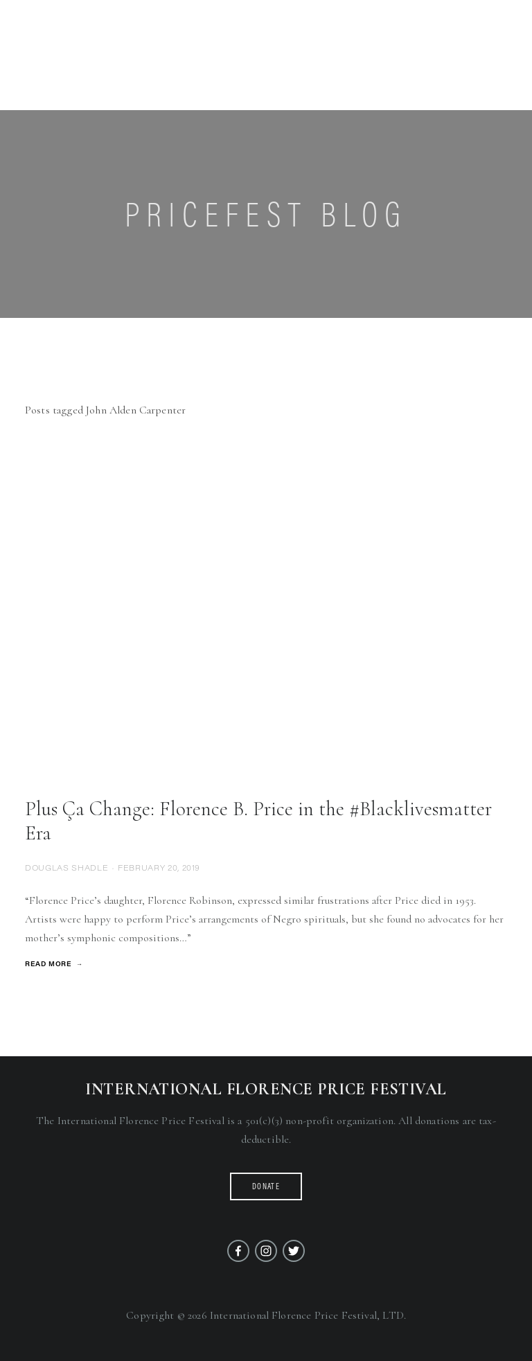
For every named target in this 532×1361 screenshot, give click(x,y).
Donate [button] (266, 1186)
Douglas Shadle (66, 867)
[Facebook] (238, 1251)
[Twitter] (294, 1251)
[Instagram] (266, 1251)
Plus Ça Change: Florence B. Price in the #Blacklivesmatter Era (258, 821)
